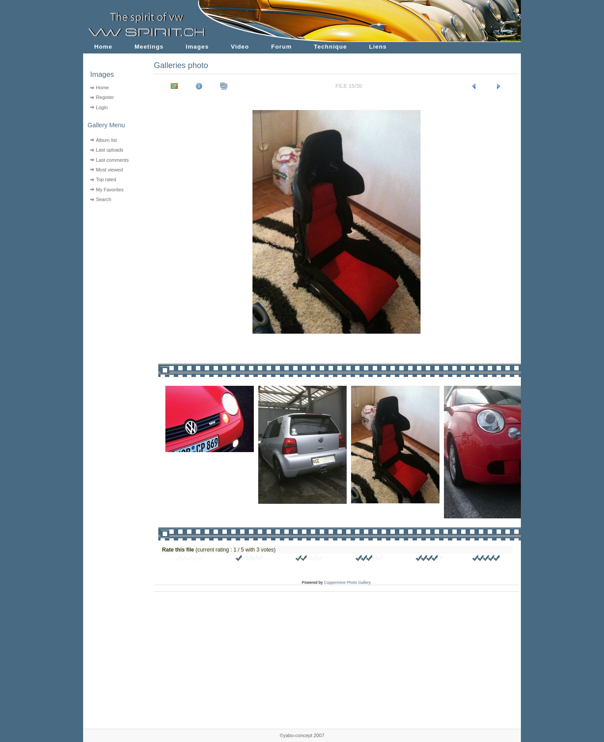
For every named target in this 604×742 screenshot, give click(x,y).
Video (240, 46)
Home (103, 46)
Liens (378, 46)
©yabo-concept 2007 (301, 735)
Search (103, 199)
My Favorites (110, 189)
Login (102, 107)
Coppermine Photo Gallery (347, 582)
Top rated (106, 179)
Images (197, 46)
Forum (281, 46)
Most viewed (109, 169)
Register (105, 97)
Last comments (112, 160)
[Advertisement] (113, 261)
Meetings (149, 46)
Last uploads (109, 149)
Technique (330, 46)
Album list (106, 140)
